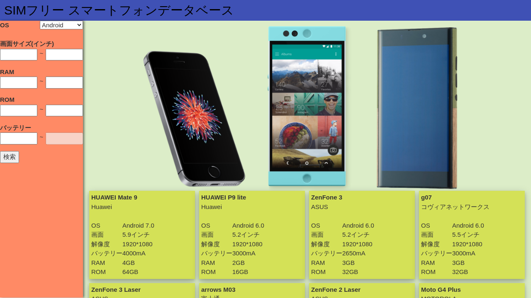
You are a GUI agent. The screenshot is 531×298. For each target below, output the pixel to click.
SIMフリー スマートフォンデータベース (119, 10)
